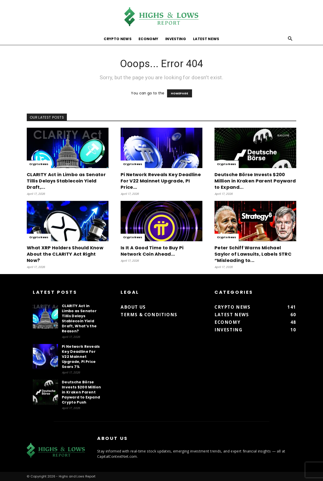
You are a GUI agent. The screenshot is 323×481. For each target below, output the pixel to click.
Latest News (206, 38)
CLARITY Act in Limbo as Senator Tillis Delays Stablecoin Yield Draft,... (66, 180)
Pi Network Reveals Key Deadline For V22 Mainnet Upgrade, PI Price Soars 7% (81, 356)
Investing (175, 38)
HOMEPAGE (179, 93)
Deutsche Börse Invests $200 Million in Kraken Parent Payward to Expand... (255, 180)
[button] (290, 39)
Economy (148, 38)
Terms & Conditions (149, 314)
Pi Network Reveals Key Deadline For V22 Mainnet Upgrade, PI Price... (161, 180)
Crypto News (117, 38)
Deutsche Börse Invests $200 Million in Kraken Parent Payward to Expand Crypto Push (81, 392)
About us (133, 307)
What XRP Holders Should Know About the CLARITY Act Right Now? (65, 254)
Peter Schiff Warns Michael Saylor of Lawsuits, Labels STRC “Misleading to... (252, 254)
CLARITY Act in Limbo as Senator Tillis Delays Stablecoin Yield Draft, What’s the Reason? (79, 318)
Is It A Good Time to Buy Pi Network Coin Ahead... (152, 251)
